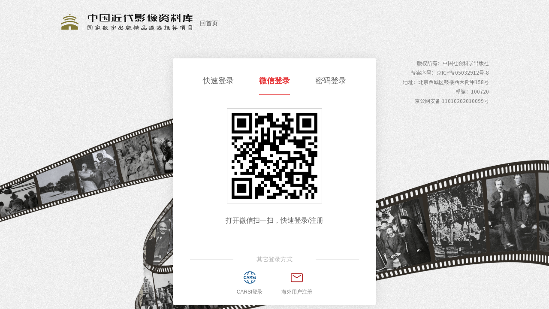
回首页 (209, 23)
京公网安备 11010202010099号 (452, 100)
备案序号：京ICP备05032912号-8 (450, 72)
